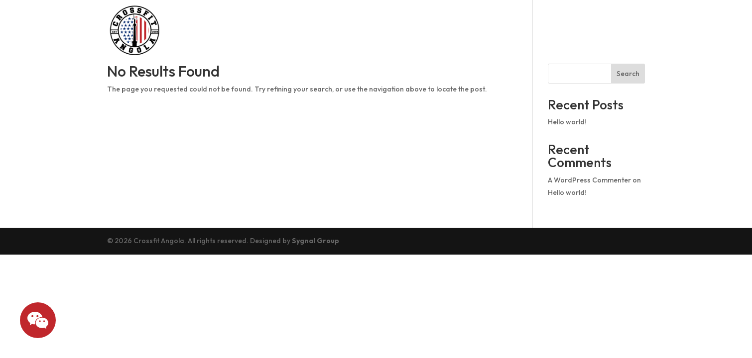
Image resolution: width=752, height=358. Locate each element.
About (354, 30)
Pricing (506, 30)
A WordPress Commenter (589, 180)
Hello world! (567, 121)
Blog (547, 30)
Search (628, 73)
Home (312, 30)
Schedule (404, 30)
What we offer (607, 30)
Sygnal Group (315, 240)
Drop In (458, 30)
